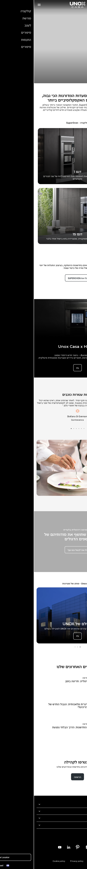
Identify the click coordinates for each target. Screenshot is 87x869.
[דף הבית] (43, 5)
